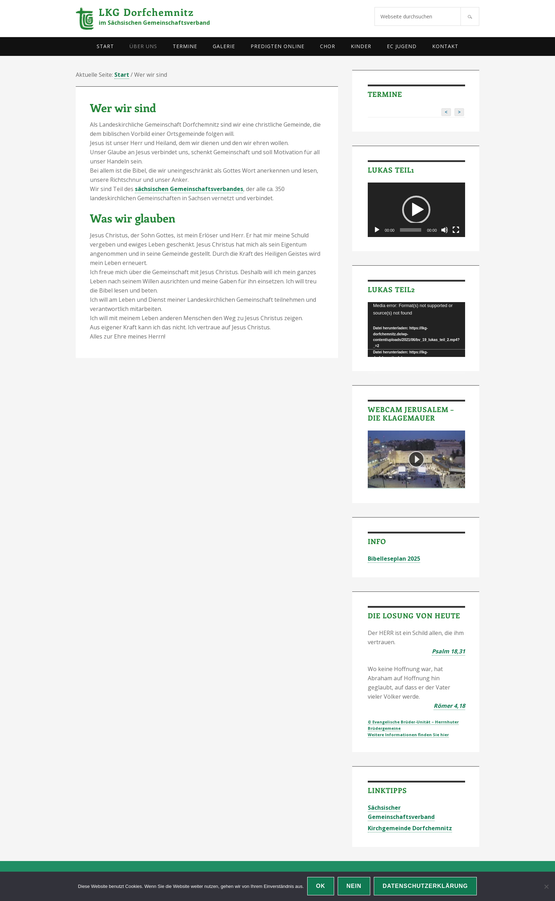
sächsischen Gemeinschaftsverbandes (189, 189)
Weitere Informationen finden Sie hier (408, 734)
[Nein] (546, 886)
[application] (416, 210)
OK (320, 886)
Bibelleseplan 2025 (394, 558)
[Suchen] (469, 16)
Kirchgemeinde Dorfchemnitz (410, 828)
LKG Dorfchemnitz (146, 11)
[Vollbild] (455, 229)
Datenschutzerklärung (425, 886)
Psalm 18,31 (448, 651)
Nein (354, 886)
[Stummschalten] (444, 229)
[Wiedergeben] (377, 229)
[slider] (410, 230)
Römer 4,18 (449, 706)
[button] (416, 210)
